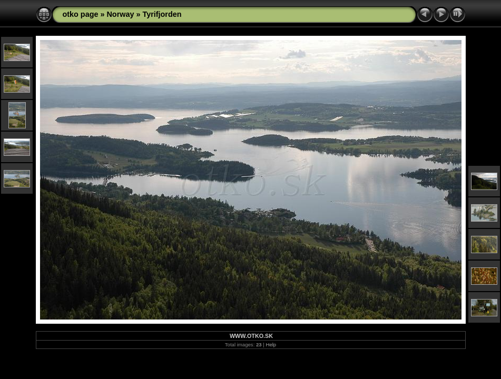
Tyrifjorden (161, 14)
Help (271, 344)
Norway (120, 14)
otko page (81, 14)
